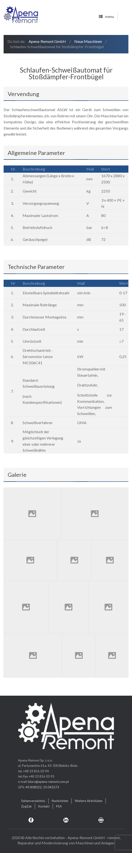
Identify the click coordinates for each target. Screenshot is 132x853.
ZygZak (26, 806)
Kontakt (44, 806)
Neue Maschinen (88, 41)
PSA (59, 806)
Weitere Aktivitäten (88, 801)
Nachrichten (60, 801)
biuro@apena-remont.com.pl (48, 782)
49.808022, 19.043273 (42, 787)
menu (106, 16)
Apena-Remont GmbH (47, 41)
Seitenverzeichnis (33, 801)
